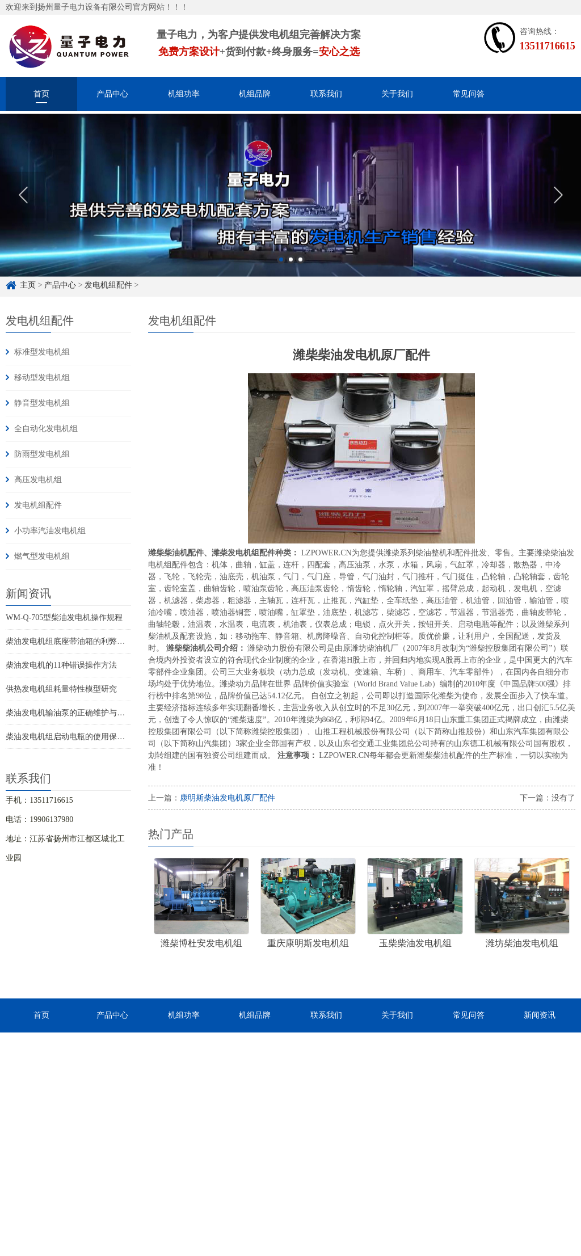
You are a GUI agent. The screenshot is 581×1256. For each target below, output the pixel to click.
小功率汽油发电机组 (50, 530)
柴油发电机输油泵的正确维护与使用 (69, 713)
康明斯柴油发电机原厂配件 (227, 798)
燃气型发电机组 (42, 556)
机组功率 (184, 94)
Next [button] (558, 211)
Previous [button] (23, 211)
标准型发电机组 (42, 352)
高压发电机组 (38, 479)
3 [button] (300, 275)
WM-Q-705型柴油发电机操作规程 (64, 617)
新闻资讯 (539, 1015)
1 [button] (281, 275)
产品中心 (112, 94)
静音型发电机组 (42, 403)
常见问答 (469, 94)
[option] (290, 211)
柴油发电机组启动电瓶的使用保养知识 (73, 736)
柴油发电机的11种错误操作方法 (61, 665)
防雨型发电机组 (42, 454)
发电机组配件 (38, 505)
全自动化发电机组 (46, 428)
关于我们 (397, 94)
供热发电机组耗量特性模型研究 (61, 689)
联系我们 (326, 94)
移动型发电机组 (42, 377)
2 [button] (291, 275)
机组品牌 (255, 94)
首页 (41, 94)
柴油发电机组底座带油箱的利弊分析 (69, 641)
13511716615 (547, 46)
